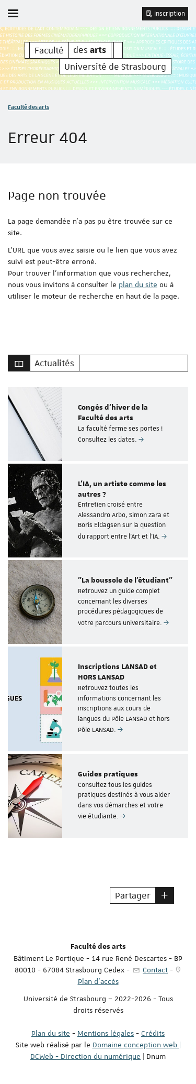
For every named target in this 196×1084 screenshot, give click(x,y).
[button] (164, 895)
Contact (155, 969)
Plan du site (50, 1033)
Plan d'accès (98, 981)
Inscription (165, 13)
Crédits (153, 1033)
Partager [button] (133, 895)
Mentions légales (105, 1033)
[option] (98, 424)
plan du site (138, 284)
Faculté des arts (28, 106)
